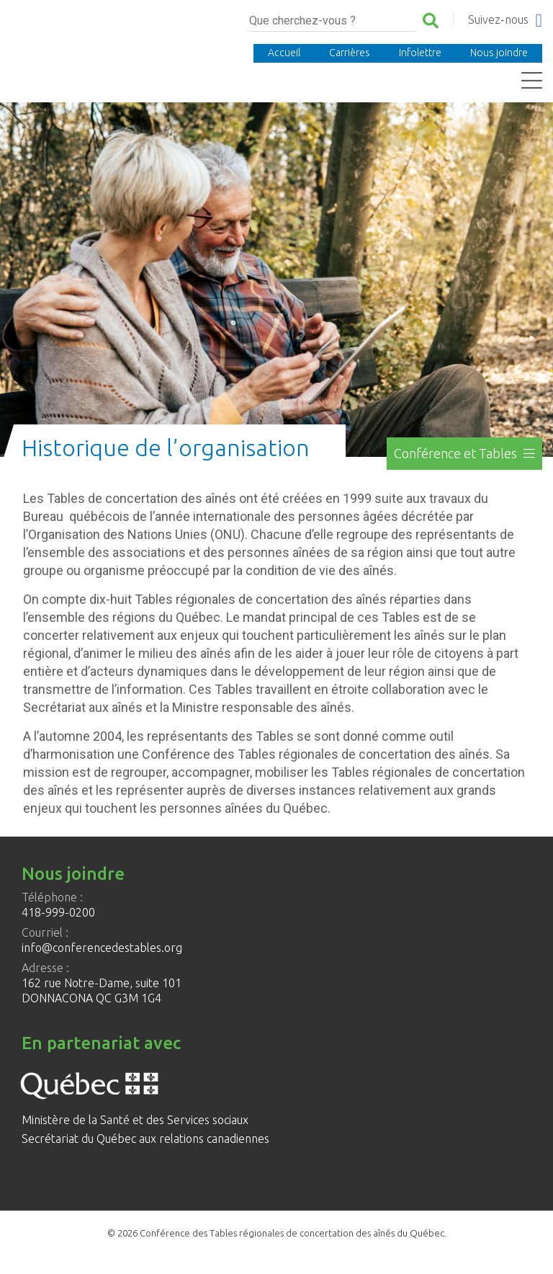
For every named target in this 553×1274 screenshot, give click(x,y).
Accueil (284, 52)
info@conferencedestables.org (102, 947)
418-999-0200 (58, 912)
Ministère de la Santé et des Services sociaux (135, 1119)
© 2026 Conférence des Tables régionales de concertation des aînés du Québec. (276, 1233)
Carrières (349, 52)
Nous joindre (499, 52)
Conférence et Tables (464, 453)
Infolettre (420, 52)
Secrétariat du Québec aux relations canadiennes (145, 1138)
